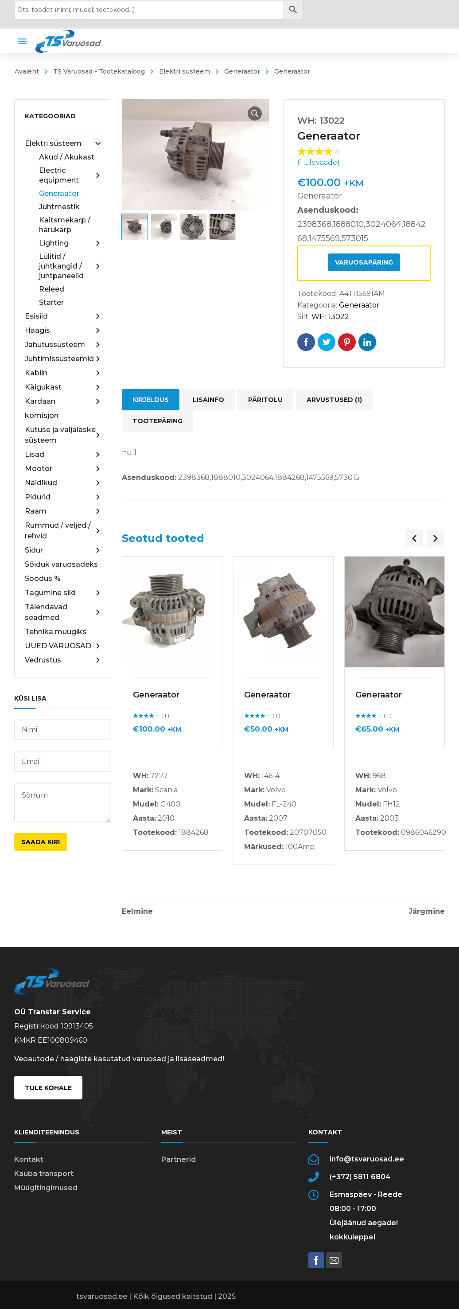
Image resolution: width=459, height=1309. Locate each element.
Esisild (63, 316)
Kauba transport (44, 1173)
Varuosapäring (364, 262)
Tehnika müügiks (55, 631)
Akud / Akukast (66, 157)
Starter (51, 302)
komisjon (41, 415)
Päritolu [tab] (265, 400)
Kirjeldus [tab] (150, 400)
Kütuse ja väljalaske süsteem (63, 434)
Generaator (242, 71)
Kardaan (63, 401)
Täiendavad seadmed (63, 612)
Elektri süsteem (184, 71)
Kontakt (28, 1159)
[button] (255, 113)
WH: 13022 (330, 316)
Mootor (63, 469)
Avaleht (27, 71)
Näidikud (63, 483)
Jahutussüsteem (63, 345)
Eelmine (137, 911)
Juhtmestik (59, 207)
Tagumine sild (63, 593)
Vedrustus (63, 660)
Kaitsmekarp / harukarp (64, 225)
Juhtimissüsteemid (63, 359)
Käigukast (63, 387)
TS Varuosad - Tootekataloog (99, 71)
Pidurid (63, 497)
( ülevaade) (318, 162)
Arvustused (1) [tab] (334, 400)
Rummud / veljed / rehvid (63, 530)
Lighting (70, 243)
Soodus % (42, 578)
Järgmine (426, 911)
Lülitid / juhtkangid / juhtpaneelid (70, 266)
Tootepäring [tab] (157, 421)
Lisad (63, 455)
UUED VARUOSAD (63, 646)
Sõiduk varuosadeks (61, 564)
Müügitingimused (46, 1188)
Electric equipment (70, 175)
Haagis (63, 330)
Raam (63, 511)
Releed (51, 289)
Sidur (63, 550)
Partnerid (178, 1159)
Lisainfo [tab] (208, 400)
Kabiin (63, 373)
